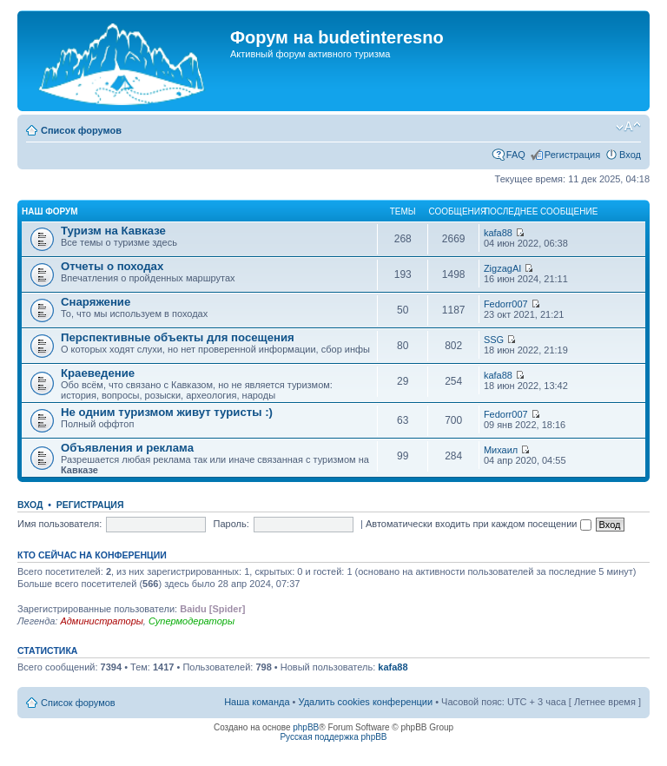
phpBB (306, 727)
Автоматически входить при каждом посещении (478, 523)
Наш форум (50, 211)
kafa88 (498, 233)
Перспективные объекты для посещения (177, 337)
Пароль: (231, 523)
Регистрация (572, 154)
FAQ (515, 154)
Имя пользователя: (59, 523)
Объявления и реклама (127, 447)
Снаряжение (95, 301)
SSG (494, 339)
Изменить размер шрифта (628, 127)
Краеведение (98, 373)
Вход (630, 154)
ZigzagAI (502, 268)
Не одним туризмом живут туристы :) (167, 412)
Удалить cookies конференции (366, 702)
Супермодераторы (191, 621)
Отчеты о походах (112, 266)
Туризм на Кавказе (113, 230)
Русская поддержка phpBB (333, 737)
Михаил (501, 450)
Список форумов (81, 130)
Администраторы (101, 621)
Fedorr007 (506, 304)
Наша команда (256, 702)
